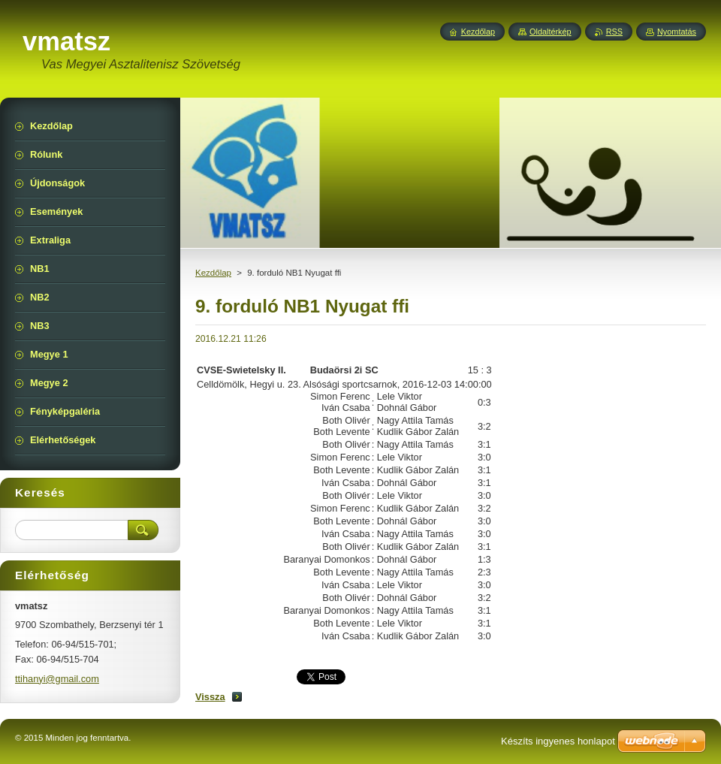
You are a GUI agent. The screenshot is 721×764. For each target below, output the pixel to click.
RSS (614, 31)
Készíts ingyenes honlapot (558, 741)
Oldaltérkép (550, 31)
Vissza (210, 696)
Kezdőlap (213, 272)
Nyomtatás (676, 31)
